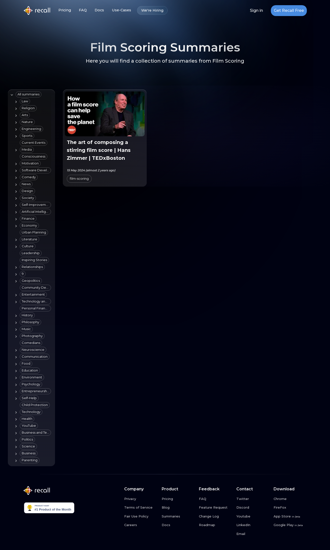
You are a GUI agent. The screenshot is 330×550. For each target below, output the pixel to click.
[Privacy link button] (141, 499)
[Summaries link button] (178, 516)
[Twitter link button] (253, 499)
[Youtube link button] (253, 516)
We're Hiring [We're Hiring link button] (152, 10)
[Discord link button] (253, 507)
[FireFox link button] (290, 507)
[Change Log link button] (215, 516)
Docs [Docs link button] (99, 10)
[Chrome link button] (290, 499)
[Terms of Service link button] (141, 507)
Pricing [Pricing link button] (64, 10)
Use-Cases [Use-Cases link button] (121, 10)
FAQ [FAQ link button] (83, 10)
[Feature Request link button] (215, 507)
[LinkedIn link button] (253, 525)
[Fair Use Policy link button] (141, 516)
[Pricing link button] (178, 499)
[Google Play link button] (290, 525)
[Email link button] (253, 534)
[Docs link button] (178, 525)
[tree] (30, 277)
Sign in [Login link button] (256, 11)
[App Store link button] (290, 516)
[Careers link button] (141, 525)
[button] (28, 94)
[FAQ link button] (215, 499)
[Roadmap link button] (215, 525)
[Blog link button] (178, 507)
